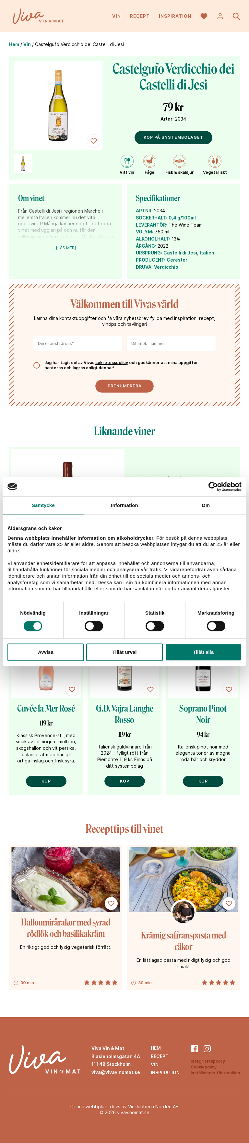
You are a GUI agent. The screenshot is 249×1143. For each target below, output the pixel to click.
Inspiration (175, 16)
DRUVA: (144, 267)
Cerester (177, 260)
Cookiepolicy (204, 1067)
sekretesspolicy (111, 362)
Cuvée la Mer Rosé (46, 708)
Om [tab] (206, 505)
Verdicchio (166, 267)
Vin (116, 16)
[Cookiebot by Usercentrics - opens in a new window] (213, 486)
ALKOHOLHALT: (153, 239)
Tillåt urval (125, 652)
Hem (14, 44)
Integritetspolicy (208, 1061)
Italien (207, 252)
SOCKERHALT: (151, 217)
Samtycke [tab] (43, 505)
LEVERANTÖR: (151, 225)
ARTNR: (144, 210)
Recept (140, 16)
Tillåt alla (203, 652)
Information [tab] (124, 505)
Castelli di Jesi (180, 252)
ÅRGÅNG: (146, 246)
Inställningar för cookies (215, 1072)
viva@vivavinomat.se (115, 1072)
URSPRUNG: (149, 252)
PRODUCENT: (150, 260)
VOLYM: (144, 231)
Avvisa (45, 652)
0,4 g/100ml (182, 217)
